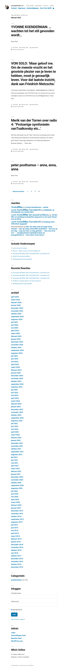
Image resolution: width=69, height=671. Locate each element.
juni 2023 (14, 393)
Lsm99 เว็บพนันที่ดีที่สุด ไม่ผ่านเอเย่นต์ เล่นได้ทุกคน (30, 215)
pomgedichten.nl (17, 6)
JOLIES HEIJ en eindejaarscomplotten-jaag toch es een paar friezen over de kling (34, 217)
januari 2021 (16, 474)
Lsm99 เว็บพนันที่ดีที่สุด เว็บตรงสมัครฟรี (25, 210)
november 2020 (17, 480)
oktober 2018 (16, 550)
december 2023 (17, 376)
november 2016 (17, 561)
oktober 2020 (16, 483)
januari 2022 (16, 440)
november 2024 (17, 345)
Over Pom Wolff (45, 8)
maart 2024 (15, 367)
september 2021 (17, 452)
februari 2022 (16, 438)
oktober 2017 (16, 556)
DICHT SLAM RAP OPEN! (21, 256)
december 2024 (17, 342)
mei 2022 (14, 429)
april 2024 (15, 364)
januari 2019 (16, 542)
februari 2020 (16, 505)
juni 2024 (14, 359)
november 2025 (17, 311)
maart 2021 (15, 469)
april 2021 (15, 466)
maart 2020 (15, 502)
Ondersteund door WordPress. (27, 665)
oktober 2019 (16, 516)
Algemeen (21, 8)
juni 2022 (14, 426)
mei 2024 (14, 362)
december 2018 (17, 545)
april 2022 (15, 432)
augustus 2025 (17, 319)
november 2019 (17, 514)
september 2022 (17, 418)
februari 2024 (16, 370)
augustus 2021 (17, 454)
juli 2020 (14, 491)
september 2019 (17, 519)
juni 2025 (14, 325)
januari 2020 (16, 508)
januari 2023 (16, 407)
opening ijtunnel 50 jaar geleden (22, 259)
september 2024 (17, 350)
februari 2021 (16, 471)
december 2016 (17, 559)
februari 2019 (16, 539)
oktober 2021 (16, 449)
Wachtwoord (15, 601)
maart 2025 (15, 333)
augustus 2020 (17, 488)
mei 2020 (14, 497)
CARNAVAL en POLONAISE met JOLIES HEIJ (32, 211)
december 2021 (17, 443)
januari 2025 (16, 339)
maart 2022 (15, 435)
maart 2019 (15, 536)
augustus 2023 (17, 387)
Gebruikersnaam (16, 593)
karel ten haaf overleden (20, 248)
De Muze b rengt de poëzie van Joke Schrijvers (27, 281)
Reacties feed (16, 638)
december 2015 (17, 567)
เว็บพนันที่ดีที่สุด (17, 207)
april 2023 (15, 398)
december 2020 (17, 477)
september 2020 (17, 485)
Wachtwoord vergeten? (18, 619)
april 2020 (15, 500)
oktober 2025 (16, 314)
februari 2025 (16, 336)
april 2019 (15, 533)
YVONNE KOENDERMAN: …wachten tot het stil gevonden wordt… (32, 31)
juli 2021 (14, 457)
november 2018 (17, 547)
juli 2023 (14, 390)
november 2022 (17, 412)
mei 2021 (14, 463)
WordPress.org (17, 641)
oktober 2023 (16, 381)
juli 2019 (14, 525)
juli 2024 (14, 356)
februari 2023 (16, 404)
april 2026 (15, 297)
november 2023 (17, 378)
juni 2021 (14, 460)
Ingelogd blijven (16, 610)
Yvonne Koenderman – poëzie (36, 207)
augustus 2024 (17, 353)
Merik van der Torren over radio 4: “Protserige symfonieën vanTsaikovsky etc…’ (34, 124)
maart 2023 (15, 401)
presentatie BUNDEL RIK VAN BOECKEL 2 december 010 (31, 254)
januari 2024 (16, 373)
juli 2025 (14, 322)
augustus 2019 (17, 522)
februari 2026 (16, 302)
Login (13, 633)
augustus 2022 (17, 421)
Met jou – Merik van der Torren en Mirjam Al (26, 251)
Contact (14, 8)
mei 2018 (14, 553)
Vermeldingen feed (18, 635)
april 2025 (15, 331)
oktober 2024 (16, 348)
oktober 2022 (16, 415)
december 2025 (17, 308)
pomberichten (34, 47)
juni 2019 (14, 528)
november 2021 (17, 446)
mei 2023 (14, 395)
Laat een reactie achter (18, 49)
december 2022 (17, 409)
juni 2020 (14, 494)
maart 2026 (15, 300)
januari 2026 (16, 305)
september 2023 (17, 384)
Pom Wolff (15, 47)
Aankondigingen (33, 8)
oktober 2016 (16, 564)
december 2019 (17, 511)
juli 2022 (14, 423)
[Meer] (53, 8)
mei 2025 (14, 328)
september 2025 (17, 317)
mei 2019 (14, 530)
